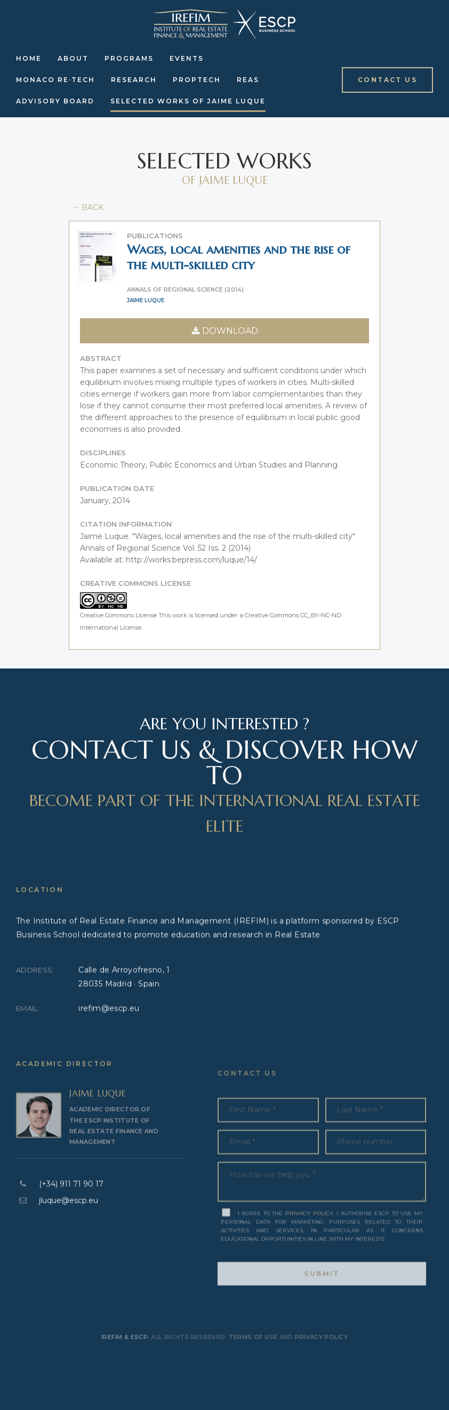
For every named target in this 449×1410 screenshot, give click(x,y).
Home (29, 58)
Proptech (197, 80)
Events (187, 58)
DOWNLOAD (224, 331)
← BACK (86, 207)
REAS (248, 80)
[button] (387, 79)
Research (134, 80)
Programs (129, 58)
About (73, 58)
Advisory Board (55, 101)
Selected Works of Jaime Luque (188, 101)
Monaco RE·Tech (55, 80)
